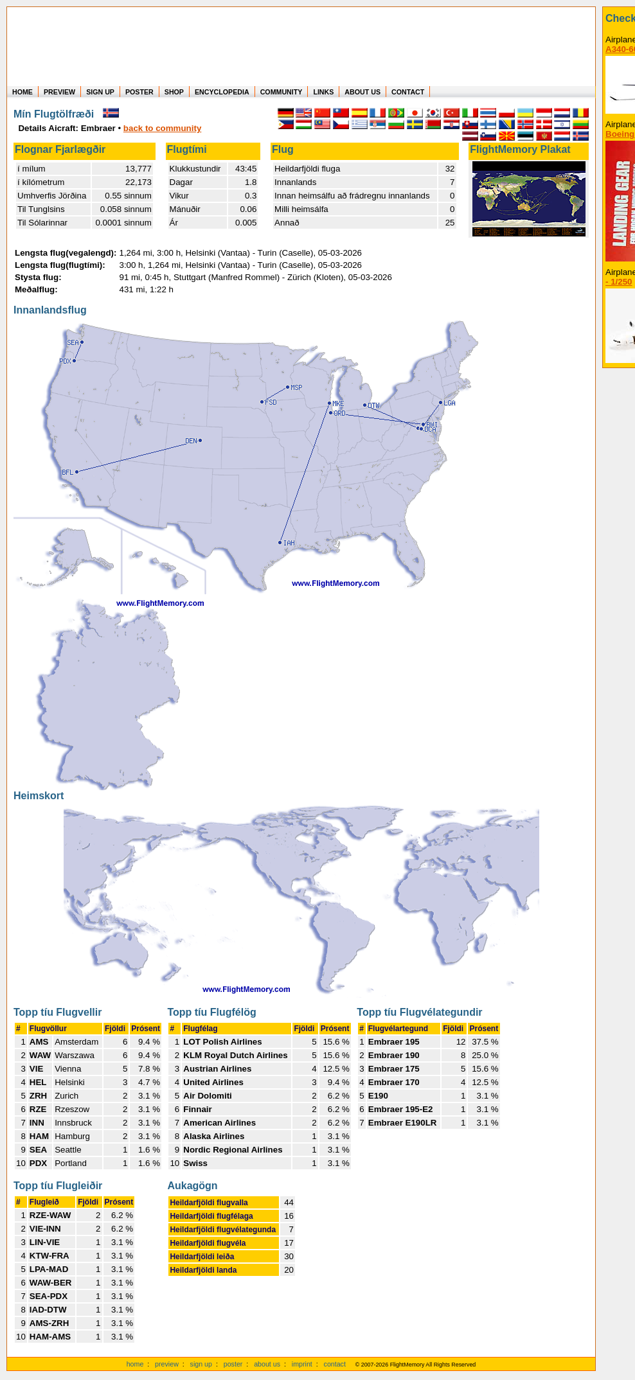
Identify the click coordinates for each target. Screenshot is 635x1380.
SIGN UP (100, 92)
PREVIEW (59, 92)
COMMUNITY (281, 92)
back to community (162, 128)
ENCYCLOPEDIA (222, 92)
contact (335, 1364)
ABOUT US (362, 92)
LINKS (323, 92)
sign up (201, 1364)
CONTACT (407, 92)
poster (233, 1364)
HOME (22, 92)
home (135, 1364)
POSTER (139, 92)
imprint (302, 1364)
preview (167, 1364)
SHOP (174, 92)
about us (267, 1364)
